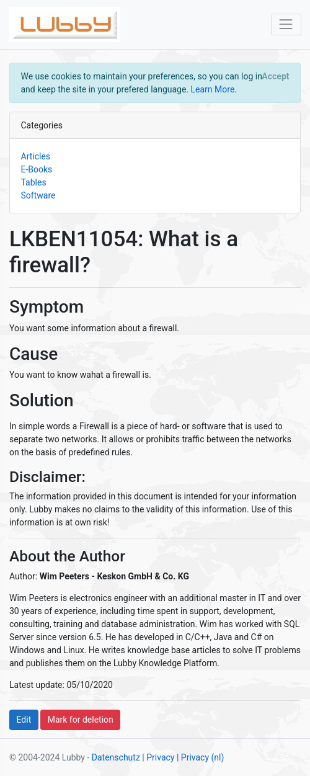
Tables (33, 182)
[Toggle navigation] (286, 24)
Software (38, 195)
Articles (36, 156)
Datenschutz (116, 757)
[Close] (275, 76)
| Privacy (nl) (200, 757)
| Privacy (158, 757)
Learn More (213, 89)
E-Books (37, 169)
